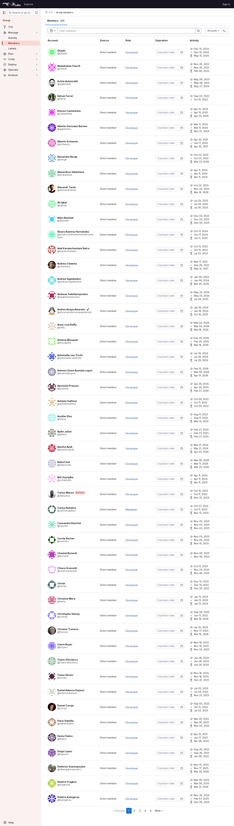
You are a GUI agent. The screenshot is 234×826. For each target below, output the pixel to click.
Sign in (226, 4)
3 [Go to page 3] (140, 810)
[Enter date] (170, 52)
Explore (28, 4)
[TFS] (20, 27)
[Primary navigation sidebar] (4, 12)
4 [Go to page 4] (145, 810)
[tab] (56, 20)
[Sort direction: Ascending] (224, 30)
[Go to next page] (159, 811)
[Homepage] (11, 4)
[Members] (20, 43)
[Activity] (20, 37)
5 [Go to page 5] (151, 810)
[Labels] (20, 48)
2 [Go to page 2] (134, 810)
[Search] (125, 31)
